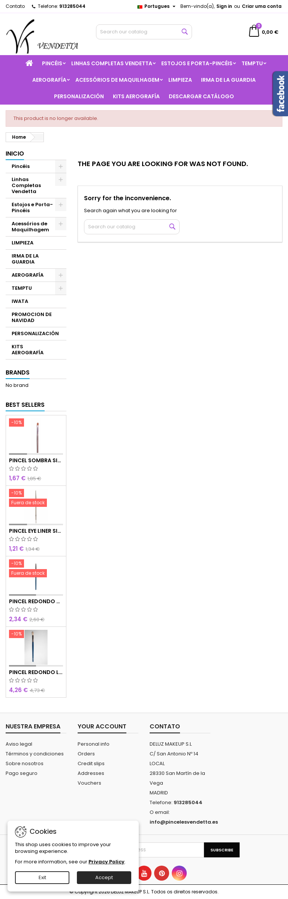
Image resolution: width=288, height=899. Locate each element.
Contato (15, 6)
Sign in (224, 6)
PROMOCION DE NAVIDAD (32, 317)
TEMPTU (252, 63)
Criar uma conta (262, 6)
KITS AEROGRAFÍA (136, 96)
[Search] (144, 31)
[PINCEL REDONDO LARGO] (36, 635)
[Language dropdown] (157, 6)
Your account (102, 726)
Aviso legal (19, 744)
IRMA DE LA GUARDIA (228, 80)
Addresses (91, 773)
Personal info (94, 744)
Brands (18, 372)
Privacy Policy (106, 861)
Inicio (15, 153)
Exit (42, 877)
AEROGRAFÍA (49, 80)
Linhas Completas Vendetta (111, 63)
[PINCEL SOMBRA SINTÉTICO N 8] (36, 423)
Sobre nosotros (25, 763)
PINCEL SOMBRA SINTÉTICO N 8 (36, 460)
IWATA (20, 301)
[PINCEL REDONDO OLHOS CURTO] (36, 569)
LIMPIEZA (180, 80)
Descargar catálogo (201, 96)
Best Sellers (25, 404)
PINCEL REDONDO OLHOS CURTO (36, 601)
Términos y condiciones (35, 753)
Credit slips (91, 763)
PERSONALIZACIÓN (79, 96)
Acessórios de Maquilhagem (117, 80)
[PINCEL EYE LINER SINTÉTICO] (36, 498)
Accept (104, 877)
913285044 (72, 6)
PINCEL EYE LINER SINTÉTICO (36, 531)
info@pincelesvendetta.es (184, 822)
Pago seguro (22, 773)
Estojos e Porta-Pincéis (196, 63)
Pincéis (52, 63)
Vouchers (89, 783)
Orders (86, 753)
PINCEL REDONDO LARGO (36, 672)
